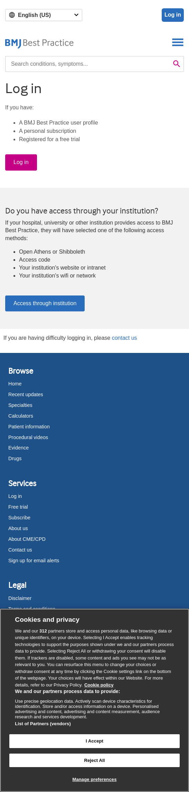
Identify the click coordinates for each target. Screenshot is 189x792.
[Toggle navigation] (178, 42)
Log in (172, 15)
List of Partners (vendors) (43, 723)
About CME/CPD (27, 539)
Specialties (20, 405)
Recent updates (25, 394)
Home (14, 383)
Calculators (20, 416)
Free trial (18, 507)
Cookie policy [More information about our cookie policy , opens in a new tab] (99, 685)
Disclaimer (19, 598)
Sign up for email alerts (33, 560)
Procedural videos (28, 437)
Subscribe (19, 517)
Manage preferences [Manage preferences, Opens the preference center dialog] (94, 779)
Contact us (20, 550)
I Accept (94, 741)
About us (18, 528)
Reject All (94, 760)
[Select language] (43, 15)
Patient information (29, 426)
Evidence (18, 447)
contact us (124, 338)
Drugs (14, 458)
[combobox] (87, 64)
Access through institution (44, 303)
